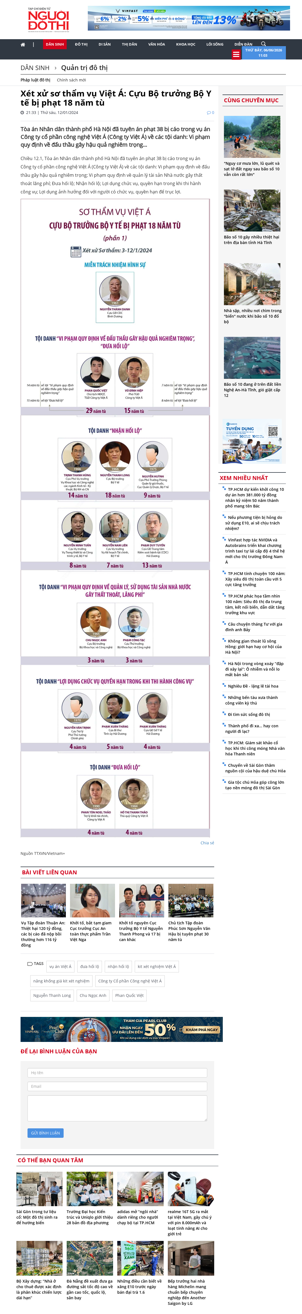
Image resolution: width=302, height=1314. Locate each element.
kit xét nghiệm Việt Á (157, 966)
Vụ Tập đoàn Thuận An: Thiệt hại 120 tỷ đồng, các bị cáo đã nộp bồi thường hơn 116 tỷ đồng (43, 934)
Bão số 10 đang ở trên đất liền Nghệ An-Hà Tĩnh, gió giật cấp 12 (252, 390)
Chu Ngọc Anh (93, 995)
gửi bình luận (45, 1133)
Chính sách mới (71, 80)
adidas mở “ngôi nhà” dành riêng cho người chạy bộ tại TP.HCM (137, 1217)
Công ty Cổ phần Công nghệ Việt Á (130, 981)
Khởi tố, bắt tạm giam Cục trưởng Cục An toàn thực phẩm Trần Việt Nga (90, 931)
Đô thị (81, 44)
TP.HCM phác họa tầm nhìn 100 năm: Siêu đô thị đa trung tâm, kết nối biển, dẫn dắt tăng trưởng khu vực (254, 604)
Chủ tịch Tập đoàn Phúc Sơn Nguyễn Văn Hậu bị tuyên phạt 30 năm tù (189, 931)
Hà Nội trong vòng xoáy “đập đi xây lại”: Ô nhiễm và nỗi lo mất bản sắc (254, 669)
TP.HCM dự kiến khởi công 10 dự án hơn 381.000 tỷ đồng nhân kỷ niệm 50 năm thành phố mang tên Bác (254, 498)
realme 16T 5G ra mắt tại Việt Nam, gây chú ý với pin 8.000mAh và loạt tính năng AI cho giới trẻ (190, 1222)
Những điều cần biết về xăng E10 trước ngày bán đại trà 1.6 (139, 1286)
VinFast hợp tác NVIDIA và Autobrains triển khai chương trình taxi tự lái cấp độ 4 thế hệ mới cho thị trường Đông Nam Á (255, 551)
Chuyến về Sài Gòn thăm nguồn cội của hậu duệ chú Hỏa (255, 768)
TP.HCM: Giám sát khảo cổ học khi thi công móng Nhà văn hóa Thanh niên (255, 748)
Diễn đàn (243, 44)
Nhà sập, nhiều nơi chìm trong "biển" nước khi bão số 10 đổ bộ (253, 316)
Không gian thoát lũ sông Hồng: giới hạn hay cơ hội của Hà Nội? (253, 646)
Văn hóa (156, 44)
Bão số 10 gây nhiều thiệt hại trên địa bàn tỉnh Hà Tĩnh (251, 239)
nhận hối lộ (118, 966)
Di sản (105, 44)
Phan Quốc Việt (129, 995)
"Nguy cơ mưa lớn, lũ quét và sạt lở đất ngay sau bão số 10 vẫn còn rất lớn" (251, 169)
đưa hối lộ (89, 966)
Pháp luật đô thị (35, 80)
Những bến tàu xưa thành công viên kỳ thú (251, 700)
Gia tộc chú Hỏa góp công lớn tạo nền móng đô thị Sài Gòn (254, 785)
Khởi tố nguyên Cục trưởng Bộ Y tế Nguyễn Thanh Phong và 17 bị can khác (141, 931)
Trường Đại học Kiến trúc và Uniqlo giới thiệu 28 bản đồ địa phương (90, 1217)
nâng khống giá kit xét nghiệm (61, 981)
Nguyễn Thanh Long (52, 995)
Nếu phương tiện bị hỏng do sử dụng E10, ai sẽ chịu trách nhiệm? (253, 523)
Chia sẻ (207, 842)
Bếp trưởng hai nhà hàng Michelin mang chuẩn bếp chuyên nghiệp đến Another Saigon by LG (187, 1292)
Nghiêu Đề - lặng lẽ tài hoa (253, 686)
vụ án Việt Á (60, 966)
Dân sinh (55, 44)
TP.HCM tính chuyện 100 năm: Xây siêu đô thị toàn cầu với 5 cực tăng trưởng (255, 579)
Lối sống (214, 44)
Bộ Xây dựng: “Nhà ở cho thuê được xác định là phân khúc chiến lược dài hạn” (39, 1289)
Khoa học (185, 44)
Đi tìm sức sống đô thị (249, 714)
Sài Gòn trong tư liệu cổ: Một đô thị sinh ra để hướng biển (37, 1217)
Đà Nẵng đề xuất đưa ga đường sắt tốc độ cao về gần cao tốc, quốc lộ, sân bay (90, 1289)
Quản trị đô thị (83, 67)
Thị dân (129, 44)
